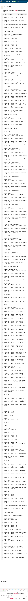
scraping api (5, 595)
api (1, 595)
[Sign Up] (8, 597)
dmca (1, 598)
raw (18, 14)
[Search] (26, 1)
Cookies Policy (15, 593)
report (25, 14)
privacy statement (3, 596)
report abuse (5, 598)
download (21, 14)
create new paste (3, 593)
